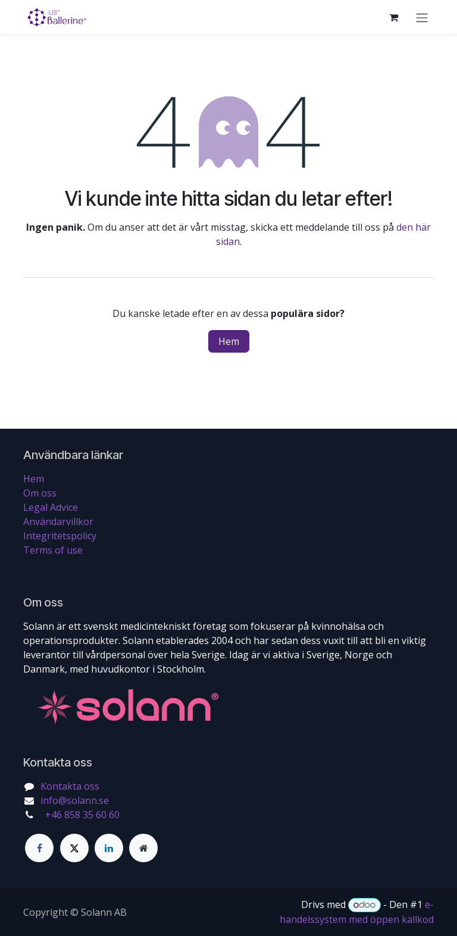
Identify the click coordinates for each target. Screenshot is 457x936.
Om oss (40, 493)
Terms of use (53, 550)
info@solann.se (74, 800)
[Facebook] (39, 848)
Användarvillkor (58, 521)
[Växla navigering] (422, 17)
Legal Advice (50, 507)
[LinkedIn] (109, 848)
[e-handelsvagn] (393, 17)
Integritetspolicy (59, 535)
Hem (228, 341)
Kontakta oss (69, 786)
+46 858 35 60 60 (81, 814)
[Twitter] (74, 848)
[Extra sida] (143, 848)
